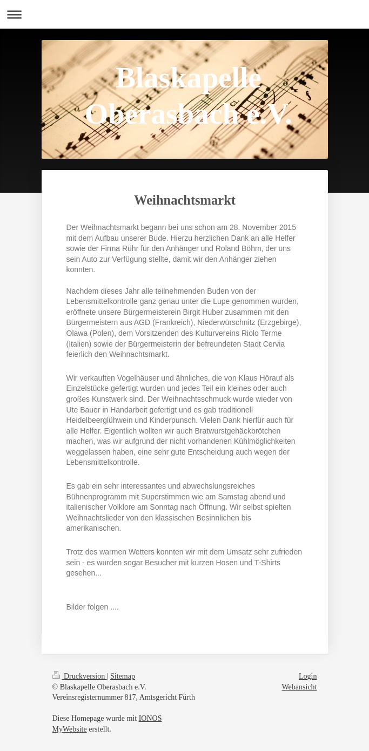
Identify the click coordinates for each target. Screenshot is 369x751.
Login (308, 676)
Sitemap (122, 676)
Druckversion (79, 676)
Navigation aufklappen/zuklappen (184, 14)
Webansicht (299, 687)
